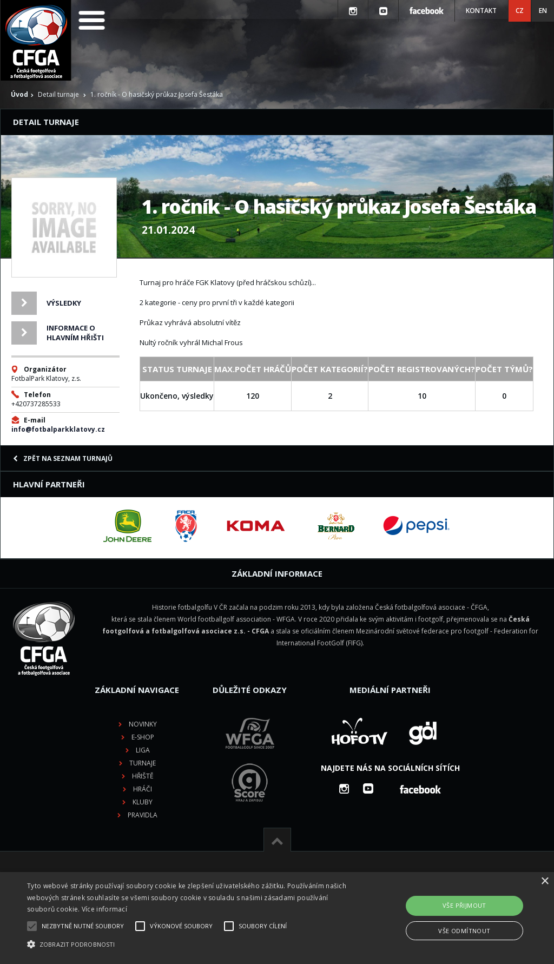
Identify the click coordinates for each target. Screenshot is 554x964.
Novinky (143, 724)
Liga (143, 750)
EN (543, 10)
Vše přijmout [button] (464, 905)
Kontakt (481, 10)
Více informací (104, 909)
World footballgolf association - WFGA (236, 619)
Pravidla (142, 815)
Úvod (19, 94)
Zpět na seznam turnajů (63, 458)
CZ (520, 10)
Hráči (142, 789)
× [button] (544, 881)
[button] (189, 944)
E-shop (142, 737)
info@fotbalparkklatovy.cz (58, 429)
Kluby (143, 802)
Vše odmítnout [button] (464, 931)
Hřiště (143, 776)
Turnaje (142, 763)
